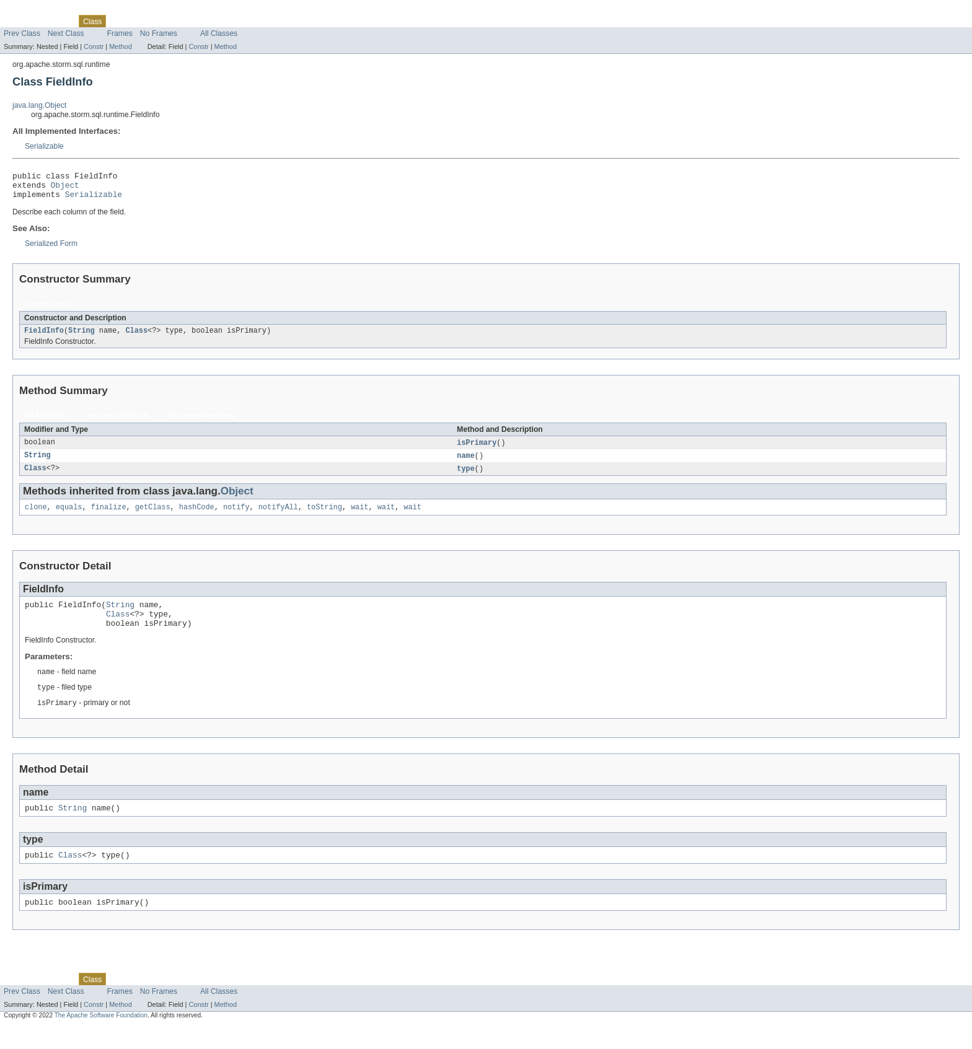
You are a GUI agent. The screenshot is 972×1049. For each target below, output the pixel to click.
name (465, 463)
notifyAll (278, 517)
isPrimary (477, 450)
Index (212, 21)
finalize (108, 517)
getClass (152, 517)
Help (236, 21)
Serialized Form (51, 249)
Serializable (44, 146)
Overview (19, 21)
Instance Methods (118, 422)
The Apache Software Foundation (101, 1038)
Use (119, 21)
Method (120, 46)
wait (359, 517)
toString (324, 517)
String (81, 337)
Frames (120, 33)
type (465, 477)
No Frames (158, 33)
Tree (141, 21)
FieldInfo (44, 337)
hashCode (196, 517)
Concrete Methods (202, 422)
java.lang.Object (39, 105)
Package (57, 21)
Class (136, 337)
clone (36, 517)
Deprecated (176, 21)
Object (65, 188)
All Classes (218, 33)
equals (69, 517)
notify (236, 517)
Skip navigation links (34, 10)
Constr (94, 46)
